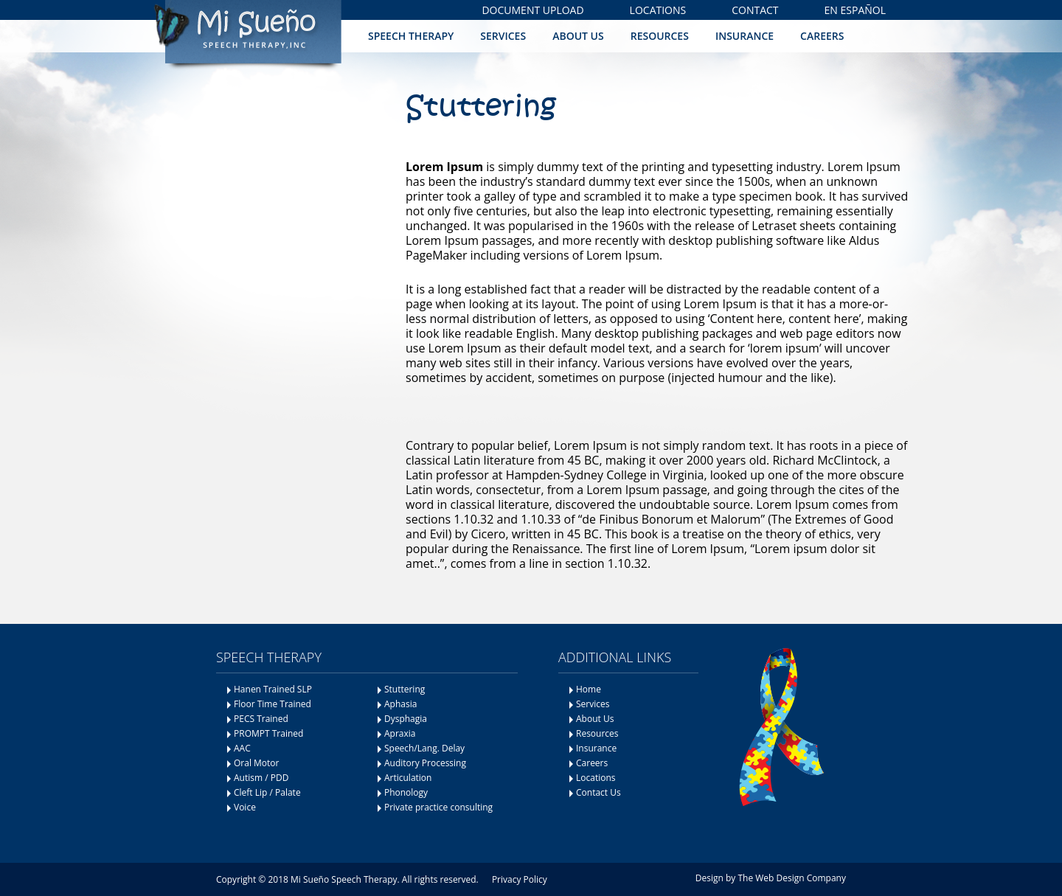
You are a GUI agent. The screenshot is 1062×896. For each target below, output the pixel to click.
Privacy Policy (519, 879)
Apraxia (399, 733)
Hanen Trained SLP (273, 689)
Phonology (406, 792)
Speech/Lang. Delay (424, 748)
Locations (658, 10)
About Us (578, 36)
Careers (822, 36)
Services (503, 36)
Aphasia (400, 704)
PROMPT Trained (268, 733)
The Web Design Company (792, 878)
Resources (660, 36)
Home (588, 689)
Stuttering (404, 689)
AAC (242, 748)
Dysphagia (405, 718)
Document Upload (532, 10)
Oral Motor (256, 763)
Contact (755, 10)
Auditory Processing (425, 763)
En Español (855, 10)
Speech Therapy (411, 36)
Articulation (408, 777)
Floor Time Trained (272, 704)
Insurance (744, 36)
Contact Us (598, 792)
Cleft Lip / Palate (267, 792)
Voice (245, 807)
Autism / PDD (261, 777)
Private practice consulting (438, 807)
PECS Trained (261, 718)
